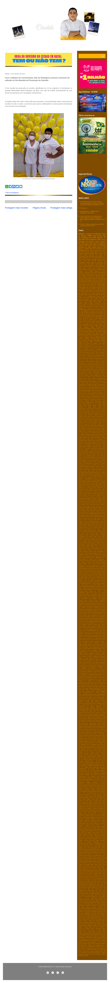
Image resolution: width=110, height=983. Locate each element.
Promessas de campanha (99, 823)
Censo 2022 (103, 515)
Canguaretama (91, 296)
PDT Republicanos (85, 758)
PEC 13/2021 (95, 758)
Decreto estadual (94, 325)
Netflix (84, 726)
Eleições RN (103, 588)
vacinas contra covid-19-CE (94, 948)
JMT (94, 659)
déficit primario (85, 934)
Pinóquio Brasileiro (91, 791)
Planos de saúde (101, 794)
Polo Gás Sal (82, 802)
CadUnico (85, 495)
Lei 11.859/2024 (92, 668)
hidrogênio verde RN (92, 937)
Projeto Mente (82, 823)
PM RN (87, 765)
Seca (91, 869)
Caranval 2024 (94, 501)
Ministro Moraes (82, 712)
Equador (100, 595)
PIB (89, 762)
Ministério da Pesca (83, 714)
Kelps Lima (86, 285)
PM (84, 765)
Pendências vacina (83, 783)
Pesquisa (103, 308)
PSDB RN (100, 256)
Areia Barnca (85, 349)
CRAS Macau (102, 318)
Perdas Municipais (101, 783)
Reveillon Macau (83, 853)
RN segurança (92, 399)
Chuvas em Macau (83, 360)
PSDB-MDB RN (82, 770)
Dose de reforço (89, 574)
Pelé (100, 395)
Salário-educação (86, 866)
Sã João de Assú (99, 882)
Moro (92, 715)
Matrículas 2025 (88, 705)
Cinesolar (98, 524)
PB (97, 334)
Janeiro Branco (82, 660)
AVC (86, 440)
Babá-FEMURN (94, 475)
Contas (95, 536)
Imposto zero (102, 650)
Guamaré (89, 234)
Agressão (95, 448)
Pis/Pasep (86, 266)
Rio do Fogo (102, 853)
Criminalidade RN (101, 551)
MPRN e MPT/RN (90, 689)
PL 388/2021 (90, 764)
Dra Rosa (81, 575)
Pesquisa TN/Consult (84, 788)
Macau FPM (81, 695)
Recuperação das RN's (99, 841)
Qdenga (86, 829)
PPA (82, 767)
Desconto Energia (101, 563)
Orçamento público (101, 755)
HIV (83, 331)
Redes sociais (92, 843)
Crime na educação (88, 550)
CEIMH (98, 487)
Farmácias (83, 607)
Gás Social (89, 644)
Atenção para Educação (92, 463)
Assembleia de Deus (92, 461)
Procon (104, 817)
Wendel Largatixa (101, 923)
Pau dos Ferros (95, 308)
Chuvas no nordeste (88, 521)
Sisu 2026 (83, 879)
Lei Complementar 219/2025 (85, 671)
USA (85, 905)
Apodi (100, 266)
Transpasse (81, 899)
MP (90, 683)
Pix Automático (89, 793)
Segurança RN (101, 262)
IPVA (104, 331)
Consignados (103, 534)
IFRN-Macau (103, 647)
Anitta (101, 454)
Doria (83, 574)
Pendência (88, 782)
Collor (104, 525)
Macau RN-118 (85, 697)
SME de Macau (88, 862)
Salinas (94, 407)
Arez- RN (90, 458)
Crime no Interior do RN (99, 550)
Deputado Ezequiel (89, 327)
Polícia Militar (89, 803)
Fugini (89, 627)
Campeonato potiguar (100, 496)
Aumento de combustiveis (95, 349)
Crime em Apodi (83, 548)
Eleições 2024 (91, 370)
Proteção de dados (83, 826)
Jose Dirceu (103, 660)
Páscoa (98, 828)
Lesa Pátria (81, 677)
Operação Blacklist (95, 739)
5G (105, 312)
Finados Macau (102, 619)
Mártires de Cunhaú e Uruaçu (88, 721)
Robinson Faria (82, 855)
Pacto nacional (82, 395)
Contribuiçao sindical (83, 537)
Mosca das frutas (102, 718)
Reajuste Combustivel (89, 840)
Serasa (85, 411)
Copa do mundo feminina (93, 322)
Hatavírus (81, 645)
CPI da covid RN (86, 492)
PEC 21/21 (81, 759)
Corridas (99, 543)
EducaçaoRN (97, 580)
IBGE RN (98, 277)
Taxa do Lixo (87, 891)
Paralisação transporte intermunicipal (88, 774)
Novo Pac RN (90, 729)
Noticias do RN (91, 727)
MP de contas (98, 685)
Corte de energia (86, 363)
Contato (33, 45)
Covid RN (86, 297)
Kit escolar (89, 663)
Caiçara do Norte (83, 319)
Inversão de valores (87, 656)
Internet (84, 654)
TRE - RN (82, 413)
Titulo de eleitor (92, 278)
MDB (104, 333)
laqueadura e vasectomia (91, 940)
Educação (81, 241)
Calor (88, 357)
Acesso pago (89, 442)
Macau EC (99, 385)
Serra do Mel (96, 290)
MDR (90, 305)
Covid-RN (103, 322)
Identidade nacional (101, 648)
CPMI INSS (84, 493)
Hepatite (85, 645)
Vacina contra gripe (97, 908)
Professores (103, 818)
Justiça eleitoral (84, 382)
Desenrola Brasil (92, 282)
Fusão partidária (90, 629)
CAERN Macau (83, 254)
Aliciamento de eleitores (95, 451)
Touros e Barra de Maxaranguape (88, 898)
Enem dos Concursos (100, 592)
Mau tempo (95, 705)
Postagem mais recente (16, 208)
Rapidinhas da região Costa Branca (92, 311)
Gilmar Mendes (94, 636)
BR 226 (100, 474)
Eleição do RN (94, 586)
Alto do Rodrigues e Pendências (92, 452)
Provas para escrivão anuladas (97, 826)
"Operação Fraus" (101, 423)
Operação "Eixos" (96, 738)
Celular (80, 358)
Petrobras (94, 253)
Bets (94, 350)
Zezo (93, 926)
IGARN (95, 302)
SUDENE (103, 340)
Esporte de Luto (88, 597)
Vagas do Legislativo (91, 911)
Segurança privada (91, 870)
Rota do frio (81, 857)
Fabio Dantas (96, 372)
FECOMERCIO (102, 600)
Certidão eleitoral (97, 516)
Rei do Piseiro (102, 847)
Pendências (97, 234)
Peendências (81, 782)
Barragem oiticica (86, 481)
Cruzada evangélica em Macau (95, 553)
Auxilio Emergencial (97, 315)
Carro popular (98, 507)
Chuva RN (103, 518)
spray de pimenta (97, 946)
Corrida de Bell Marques (91, 543)
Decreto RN (85, 560)
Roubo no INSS (96, 857)
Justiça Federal (102, 662)
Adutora (100, 446)
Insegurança (91, 653)
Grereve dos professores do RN (94, 639)
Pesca (88, 785)
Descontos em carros (84, 565)
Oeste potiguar (95, 735)
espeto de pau (102, 934)
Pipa (97, 791)
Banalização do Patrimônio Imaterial (88, 477)
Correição (97, 542)
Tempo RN (98, 341)
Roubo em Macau (88, 857)
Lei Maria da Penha (93, 303)
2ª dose (84, 431)
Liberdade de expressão (97, 384)
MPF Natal (95, 305)
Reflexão (86, 844)
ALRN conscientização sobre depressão (93, 439)
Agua (80, 449)
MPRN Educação (93, 688)
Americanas (100, 347)
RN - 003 (89, 831)
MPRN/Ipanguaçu (99, 689)
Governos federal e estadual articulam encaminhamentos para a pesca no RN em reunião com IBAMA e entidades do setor (92, 203)
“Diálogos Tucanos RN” (100, 951)
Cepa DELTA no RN (83, 516)
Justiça (80, 285)
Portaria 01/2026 (87, 806)
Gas (86, 632)
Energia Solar (98, 370)
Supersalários (91, 882)
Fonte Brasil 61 (102, 622)
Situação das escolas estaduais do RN (96, 879)
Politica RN (96, 244)
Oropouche (103, 753)
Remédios (90, 340)
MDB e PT (86, 305)
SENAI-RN (96, 861)
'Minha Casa (87, 425)
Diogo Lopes (102, 569)
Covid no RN (94, 363)
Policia (95, 272)
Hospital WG (100, 645)
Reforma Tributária (97, 288)
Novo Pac (100, 390)
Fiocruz (86, 621)
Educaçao (87, 251)
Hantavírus (103, 644)
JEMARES (86, 659)
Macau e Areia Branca (95, 697)
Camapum (92, 496)
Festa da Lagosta (83, 615)
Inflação (80, 653)
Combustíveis (82, 361)
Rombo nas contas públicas (92, 855)
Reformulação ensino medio (90, 846)
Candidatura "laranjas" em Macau (94, 498)
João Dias (89, 662)
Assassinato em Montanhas (99, 460)
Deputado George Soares (89, 563)
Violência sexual (93, 922)
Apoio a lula (81, 457)
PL (102, 762)
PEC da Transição (88, 759)
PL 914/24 (101, 764)
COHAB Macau (97, 489)
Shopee (104, 875)
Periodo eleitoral (82, 785)
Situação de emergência (85, 274)
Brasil (89, 247)
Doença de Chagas (96, 572)
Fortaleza (90, 624)
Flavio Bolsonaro (90, 622)
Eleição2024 (91, 588)
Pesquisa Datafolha (95, 337)
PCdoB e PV (100, 756)
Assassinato (100, 280)
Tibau (95, 413)
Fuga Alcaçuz (85, 627)
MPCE (104, 685)
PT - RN (88, 770)
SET (103, 861)
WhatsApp (90, 925)
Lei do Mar (94, 673)
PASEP (92, 756)
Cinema (93, 524)
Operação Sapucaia (83, 750)
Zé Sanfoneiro (86, 928)
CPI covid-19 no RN (92, 318)
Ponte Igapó (89, 805)
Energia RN (81, 594)
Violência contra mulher (89, 920)
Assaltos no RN (87, 460)
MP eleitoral (91, 385)
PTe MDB (101, 770)
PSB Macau (102, 767)
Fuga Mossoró (85, 375)
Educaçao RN (88, 253)
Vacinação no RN (83, 911)
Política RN (89, 288)
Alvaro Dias (103, 452)
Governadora (98, 638)
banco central (85, 929)
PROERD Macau (88, 767)
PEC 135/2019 (102, 758)
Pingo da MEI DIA (83, 791)
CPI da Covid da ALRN (87, 354)
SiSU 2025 (89, 878)
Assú (91, 242)
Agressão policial (102, 448)
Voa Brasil (101, 312)
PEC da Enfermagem (90, 393)
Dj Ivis (90, 572)
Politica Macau (94, 799)
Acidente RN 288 (97, 442)
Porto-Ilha (94, 808)
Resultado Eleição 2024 (87, 850)
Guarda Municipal (83, 379)
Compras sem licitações (85, 528)
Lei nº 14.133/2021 (101, 673)
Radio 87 (93, 837)
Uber (91, 905)
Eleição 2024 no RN (86, 585)
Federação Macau (89, 609)
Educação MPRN (97, 581)
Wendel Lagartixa (101, 278)
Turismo (103, 341)
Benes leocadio (94, 316)
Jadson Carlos (102, 659)
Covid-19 (97, 241)
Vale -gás (99, 911)
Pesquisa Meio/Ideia (101, 787)
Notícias (91, 272)
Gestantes (89, 635)
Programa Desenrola (83, 821)
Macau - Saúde (82, 694)
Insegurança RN (82, 381)
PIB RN (92, 762)
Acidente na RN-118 (101, 443)
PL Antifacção (102, 334)
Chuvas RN (102, 251)
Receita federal (96, 339)
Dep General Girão (90, 562)
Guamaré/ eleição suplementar (91, 642)
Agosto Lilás (90, 448)
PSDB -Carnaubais (101, 768)
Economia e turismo (95, 578)
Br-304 (101, 294)
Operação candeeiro (95, 752)
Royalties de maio (101, 858)
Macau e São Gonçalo (89, 387)
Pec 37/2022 (86, 780)
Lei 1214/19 (100, 668)
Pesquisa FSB (92, 787)
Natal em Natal (98, 306)
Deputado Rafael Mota (95, 297)
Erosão (104, 595)
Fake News (86, 603)
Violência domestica (101, 920)
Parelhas (104, 774)
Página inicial (39, 208)
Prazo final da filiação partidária (90, 811)
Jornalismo (89, 660)
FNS (88, 601)
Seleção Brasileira (83, 872)
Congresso (97, 361)
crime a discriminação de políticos (92, 931)
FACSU (90, 600)
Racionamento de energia (85, 837)
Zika (105, 419)
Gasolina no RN (101, 300)
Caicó (80, 259)
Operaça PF (95, 391)
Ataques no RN (82, 463)
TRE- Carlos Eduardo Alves (95, 888)
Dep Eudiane (82, 562)
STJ (85, 407)
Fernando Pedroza (83, 613)
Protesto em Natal (101, 825)
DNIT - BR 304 (82, 557)
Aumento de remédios (84, 468)
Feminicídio (103, 372)
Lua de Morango (89, 679)
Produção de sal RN (95, 818)
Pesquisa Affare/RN (101, 785)
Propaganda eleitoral (89, 825)
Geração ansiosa (82, 635)
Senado (84, 410)
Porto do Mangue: (87, 808)
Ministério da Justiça (100, 712)
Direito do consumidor (84, 571)
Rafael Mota (99, 399)
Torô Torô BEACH (101, 896)
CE (84, 296)
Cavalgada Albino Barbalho (96, 513)
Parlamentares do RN (84, 776)
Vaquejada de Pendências (91, 913)
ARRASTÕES (82, 440)
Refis (82, 844)
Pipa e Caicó (82, 793)
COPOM (104, 489)
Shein (100, 875)
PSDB (98, 260)
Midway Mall (89, 709)
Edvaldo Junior (89, 299)
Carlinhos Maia (102, 501)
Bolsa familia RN (87, 352)
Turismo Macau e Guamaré (99, 902)
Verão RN (96, 917)
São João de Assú (95, 885)
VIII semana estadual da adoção (87, 907)
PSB (88, 308)
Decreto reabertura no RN (94, 560)
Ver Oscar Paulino (86, 916)
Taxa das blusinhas (89, 413)
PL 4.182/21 (96, 764)
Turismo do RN (82, 904)
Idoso (80, 650)
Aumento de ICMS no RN (93, 464)
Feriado (84, 612)
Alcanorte (94, 280)
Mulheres (86, 720)
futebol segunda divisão (88, 935)
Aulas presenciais (83, 464)
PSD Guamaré (91, 768)
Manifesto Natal (90, 701)
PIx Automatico (98, 762)
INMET (100, 302)
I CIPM (83, 647)
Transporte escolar (89, 899)
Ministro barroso (91, 712)
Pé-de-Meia (85, 399)
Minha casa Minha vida (88, 388)
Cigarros (89, 524)
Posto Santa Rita (91, 809)
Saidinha (104, 862)
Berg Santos (99, 483)
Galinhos (91, 241)
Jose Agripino (95, 660)
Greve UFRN (89, 284)
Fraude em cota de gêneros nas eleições (91, 626)
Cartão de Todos (89, 509)
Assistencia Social (101, 461)
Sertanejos (95, 875)
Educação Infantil (97, 369)
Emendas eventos (83, 591)
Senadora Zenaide (97, 873)
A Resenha (97, 436)
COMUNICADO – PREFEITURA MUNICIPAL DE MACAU (89, 212)
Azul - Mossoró (102, 472)
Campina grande (82, 498)
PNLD (104, 765)
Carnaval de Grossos (94, 504)
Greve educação (92, 378)
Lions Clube (99, 677)
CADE (97, 352)
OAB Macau (88, 391)
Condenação (103, 533)
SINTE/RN (81, 407)
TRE (92, 257)
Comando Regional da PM (99, 527)
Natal (83, 239)
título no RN (84, 948)
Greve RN (89, 250)
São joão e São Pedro (87, 887)
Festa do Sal (81, 618)
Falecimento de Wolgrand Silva (86, 604)
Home (7, 45)
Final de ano (81, 621)
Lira (82, 679)
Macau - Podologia (101, 692)
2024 (96, 426)
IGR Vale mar (82, 648)
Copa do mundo (102, 540)
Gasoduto (97, 632)
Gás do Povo (95, 379)
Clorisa (100, 525)
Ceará (104, 268)
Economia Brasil (101, 327)
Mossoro (96, 388)
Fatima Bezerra (86, 300)
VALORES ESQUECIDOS (99, 414)
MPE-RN (81, 686)
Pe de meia (88, 395)
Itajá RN (88, 381)
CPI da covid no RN (96, 354)
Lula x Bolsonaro (87, 680)
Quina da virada (100, 829)
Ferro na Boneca (92, 613)
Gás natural (95, 644)
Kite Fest (94, 663)
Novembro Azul (94, 390)
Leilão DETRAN (98, 674)
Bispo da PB (86, 484)
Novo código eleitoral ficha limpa (98, 730)
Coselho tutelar (90, 545)
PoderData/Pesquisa (96, 396)
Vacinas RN (94, 416)
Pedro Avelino (95, 336)
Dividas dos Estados (83, 572)
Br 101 (93, 352)
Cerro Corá (90, 516)
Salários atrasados (95, 866)
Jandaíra (89, 333)
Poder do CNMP (93, 796)
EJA (96, 577)
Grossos (99, 378)
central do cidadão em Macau (85, 420)
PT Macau (101, 265)
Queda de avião (92, 829)
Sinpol (101, 878)
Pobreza (86, 796)
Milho (94, 709)
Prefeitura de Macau (84, 814)
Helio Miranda (97, 284)
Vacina (89, 416)
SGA (98, 272)
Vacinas (104, 908)
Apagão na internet (95, 455)
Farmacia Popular (96, 328)
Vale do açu (81, 913)
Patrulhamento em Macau (93, 779)
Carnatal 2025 (93, 357)
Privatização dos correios (96, 817)
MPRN (90, 236)
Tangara (89, 890)
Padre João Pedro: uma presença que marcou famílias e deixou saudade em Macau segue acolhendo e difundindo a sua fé (92, 218)
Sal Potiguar (87, 864)
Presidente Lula (82, 815)
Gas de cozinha (90, 632)
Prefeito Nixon (87, 812)
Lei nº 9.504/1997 (83, 674)
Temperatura (92, 893)
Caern (86, 241)
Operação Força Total (86, 744)
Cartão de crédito (97, 509)
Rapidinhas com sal (97, 838)
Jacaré (96, 659)
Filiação (96, 619)
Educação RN (83, 247)
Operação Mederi (83, 747)
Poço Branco (97, 398)
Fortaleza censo (96, 624)
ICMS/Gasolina (95, 647)
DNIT (104, 556)
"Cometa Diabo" (93, 423)
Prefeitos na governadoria (99, 812)
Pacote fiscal (83, 771)
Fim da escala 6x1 (95, 373)
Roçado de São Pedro (94, 860)
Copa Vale (85, 539)
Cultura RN (81, 364)
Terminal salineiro (90, 894)
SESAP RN (85, 257)
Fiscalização (91, 621)
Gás (86, 644)
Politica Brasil (90, 398)
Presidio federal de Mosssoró (93, 815)
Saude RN (103, 272)
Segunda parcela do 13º (95, 408)
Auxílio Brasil (84, 316)
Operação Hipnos (96, 744)
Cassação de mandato (94, 512)
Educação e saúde (90, 583)
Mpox (92, 306)
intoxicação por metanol (87, 939)
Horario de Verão (92, 645)
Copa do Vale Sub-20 (93, 540)
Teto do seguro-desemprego (89, 896)
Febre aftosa (93, 300)
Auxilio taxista (87, 471)
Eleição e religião (102, 586)
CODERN (91, 489)
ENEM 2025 (89, 369)
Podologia (81, 309)
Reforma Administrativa (95, 401)
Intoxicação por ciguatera (92, 654)
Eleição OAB (87, 586)
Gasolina (84, 277)
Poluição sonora (97, 802)
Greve (85, 260)
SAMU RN (85, 861)
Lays (80, 667)
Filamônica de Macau (89, 619)
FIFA (86, 601)
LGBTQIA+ (103, 663)
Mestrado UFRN (94, 708)
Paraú (99, 774)
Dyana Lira (81, 299)
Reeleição (87, 401)
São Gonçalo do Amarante (86, 275)
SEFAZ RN (90, 861)
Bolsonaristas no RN (101, 484)
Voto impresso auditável (91, 419)
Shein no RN (90, 411)
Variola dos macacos (92, 343)
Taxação (93, 891)
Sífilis (93, 887)
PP (79, 767)
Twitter (88, 904)
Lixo (84, 679)
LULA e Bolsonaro (83, 665)
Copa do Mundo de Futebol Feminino (97, 539)
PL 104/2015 (83, 764)
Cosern (100, 281)
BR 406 (104, 474)
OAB (94, 334)
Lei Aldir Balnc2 (95, 670)
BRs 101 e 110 (86, 475)
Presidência (103, 815)
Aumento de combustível (85, 315)
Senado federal (97, 872)
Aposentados (87, 457)
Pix (102, 247)
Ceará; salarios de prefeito (87, 515)
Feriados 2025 (90, 612)
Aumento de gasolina (90, 466)
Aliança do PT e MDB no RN (98, 313)
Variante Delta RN (101, 913)
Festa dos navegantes (98, 618)
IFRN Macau (82, 250)
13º (89, 293)
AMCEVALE (89, 280)
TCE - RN (103, 887)
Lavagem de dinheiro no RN (99, 665)
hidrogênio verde (82, 937)
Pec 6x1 (91, 780)
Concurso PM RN (89, 531)
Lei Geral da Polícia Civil (98, 671)
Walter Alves (100, 419)
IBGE (93, 256)
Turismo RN (82, 343)
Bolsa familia (92, 484)
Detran (104, 297)
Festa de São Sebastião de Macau (87, 616)
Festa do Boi (88, 373)
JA (82, 659)
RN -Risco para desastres (85, 832)
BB (89, 316)
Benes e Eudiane (91, 483)
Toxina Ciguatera (87, 414)
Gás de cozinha (83, 265)
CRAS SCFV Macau (86, 355)
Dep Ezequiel (89, 269)
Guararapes (103, 642)
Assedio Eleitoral (82, 461)
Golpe (87, 638)
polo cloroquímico (94, 422)
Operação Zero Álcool (84, 752)
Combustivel (95, 281)
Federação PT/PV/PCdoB (100, 609)
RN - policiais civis (101, 831)
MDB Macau (84, 683)
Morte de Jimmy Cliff (93, 717)
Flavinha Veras (102, 621)
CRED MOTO (90, 493)
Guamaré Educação (94, 641)
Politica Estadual (86, 799)
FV (92, 372)
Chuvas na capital (91, 519)
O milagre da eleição (87, 735)
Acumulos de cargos (101, 445)
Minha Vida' (96, 711)
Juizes (93, 662)
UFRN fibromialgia (101, 904)
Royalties (95, 405)
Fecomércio (89, 607)
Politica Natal (102, 799)
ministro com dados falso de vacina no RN (95, 942)
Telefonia (86, 893)
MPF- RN (85, 686)
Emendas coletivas (101, 589)
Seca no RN (87, 408)
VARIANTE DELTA (83, 416)
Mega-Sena (99, 706)
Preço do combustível (84, 817)
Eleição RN (88, 256)
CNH (94, 268)
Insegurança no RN (92, 265)
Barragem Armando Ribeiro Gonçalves (89, 294)
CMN (80, 489)
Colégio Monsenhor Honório (85, 527)
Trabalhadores (102, 898)
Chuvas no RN (96, 245)
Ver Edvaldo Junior (95, 914)
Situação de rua (83, 881)
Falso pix (96, 604)
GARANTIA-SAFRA (91, 630)
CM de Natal (82, 318)
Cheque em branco (88, 518)
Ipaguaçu (81, 657)
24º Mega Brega (97, 429)
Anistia (98, 454)
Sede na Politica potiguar (99, 869)
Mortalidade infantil (98, 715)
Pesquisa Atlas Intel (83, 787)
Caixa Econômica (83, 357)
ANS (105, 439)
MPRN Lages (82, 689)
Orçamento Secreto (91, 755)
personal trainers (82, 943)
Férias (84, 630)
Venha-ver (96, 417)
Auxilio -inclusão (83, 469)
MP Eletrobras (91, 685)
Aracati (99, 457)
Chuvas (98, 296)
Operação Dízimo (101, 741)
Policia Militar (85, 797)
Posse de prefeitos (83, 809)
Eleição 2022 (89, 249)
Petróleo (83, 396)
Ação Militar (81, 474)
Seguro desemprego (101, 870)
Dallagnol (98, 557)
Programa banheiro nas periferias (97, 821)
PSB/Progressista (83, 768)
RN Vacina (85, 834)
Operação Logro (102, 746)
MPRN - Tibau (98, 686)
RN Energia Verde (83, 831)
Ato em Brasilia (102, 463)
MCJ (90, 285)
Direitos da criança (93, 571)
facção (80, 935)
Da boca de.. (92, 557)
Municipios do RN (92, 720)
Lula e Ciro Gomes (97, 679)
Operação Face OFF (93, 742)
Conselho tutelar (90, 321)
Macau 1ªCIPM (97, 694)
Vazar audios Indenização (85, 914)
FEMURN (91, 254)
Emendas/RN (82, 592)
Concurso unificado (90, 361)
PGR (97, 393)
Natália (90, 724)
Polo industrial (89, 802)
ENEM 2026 (99, 577)
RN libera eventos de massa (94, 834)
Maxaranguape (102, 705)
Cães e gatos (102, 554)
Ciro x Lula (103, 524)
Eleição (99, 282)
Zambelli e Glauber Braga (85, 926)
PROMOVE (96, 767)
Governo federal (83, 302)
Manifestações (82, 701)
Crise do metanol (102, 363)
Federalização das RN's (99, 607)
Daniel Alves (97, 364)
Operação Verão (102, 750)
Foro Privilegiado (83, 624)
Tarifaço (86, 312)
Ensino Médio (86, 595)
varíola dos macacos (83, 423)
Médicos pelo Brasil (101, 721)
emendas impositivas (94, 934)
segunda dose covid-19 (86, 946)
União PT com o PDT (98, 905)
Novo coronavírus (86, 730)
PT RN (104, 393)
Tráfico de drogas (88, 902)
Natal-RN (81, 245)
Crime (104, 249)
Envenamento (94, 595)
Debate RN (81, 366)
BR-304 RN (89, 350)
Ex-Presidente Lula (86, 598)
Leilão (83, 384)
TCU (85, 888)
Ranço (89, 838)
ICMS (98, 247)
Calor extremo (85, 496)
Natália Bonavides (97, 724)
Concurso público (94, 533)
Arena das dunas (84, 458)
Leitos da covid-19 (101, 676)
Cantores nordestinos (92, 499)
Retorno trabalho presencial (86, 852)
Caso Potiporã (85, 512)
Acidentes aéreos (91, 445)
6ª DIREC (97, 433)
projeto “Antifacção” (88, 945)
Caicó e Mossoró (92, 495)
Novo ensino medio (83, 732)
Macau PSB (94, 695)
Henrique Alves (91, 277)
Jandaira (86, 272)
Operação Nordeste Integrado (94, 747)
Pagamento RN (97, 771)
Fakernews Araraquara (94, 603)
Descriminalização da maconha (98, 565)
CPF (90, 490)
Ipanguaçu (81, 272)
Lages (97, 382)
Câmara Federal (88, 364)
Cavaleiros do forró (84, 513)
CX (86, 296)
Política (86, 278)
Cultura (86, 554)
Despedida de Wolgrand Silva (89, 568)
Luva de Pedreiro (97, 680)
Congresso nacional (83, 534)
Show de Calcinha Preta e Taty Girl (97, 876)
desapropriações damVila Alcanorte (92, 932)
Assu (104, 257)
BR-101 (80, 475)
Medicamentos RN (83, 706)
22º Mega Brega (90, 428)
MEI (88, 683)
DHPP (101, 556)
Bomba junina (99, 486)
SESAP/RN (97, 340)
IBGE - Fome (88, 647)
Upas (104, 905)
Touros (90, 312)
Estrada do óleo (96, 597)
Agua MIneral (82, 313)
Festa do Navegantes (101, 616)
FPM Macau (99, 254)
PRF (85, 308)
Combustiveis (82, 269)
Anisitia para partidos (90, 454)
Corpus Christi (91, 542)
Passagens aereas (95, 776)
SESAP (104, 405)
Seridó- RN (89, 875)
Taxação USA (98, 891)
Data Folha (103, 364)
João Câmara (96, 333)
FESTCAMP (81, 601)
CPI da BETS (95, 490)
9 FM (85, 436)
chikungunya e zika (97, 420)
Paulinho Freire (88, 336)
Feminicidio (81, 610)
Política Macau (96, 803)
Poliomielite (83, 398)
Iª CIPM (92, 381)
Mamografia (103, 700)
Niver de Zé (92, 726)
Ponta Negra (103, 803)
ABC (101, 436)
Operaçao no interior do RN (85, 738)
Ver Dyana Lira (102, 417)
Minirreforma (103, 711)
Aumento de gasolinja (100, 466)
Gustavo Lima (82, 644)
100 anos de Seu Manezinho (97, 425)
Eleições (97, 588)
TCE (90, 257)
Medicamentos (82, 334)
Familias (92, 606)
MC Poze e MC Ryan (97, 682)
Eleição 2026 (85, 370)
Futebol (91, 375)
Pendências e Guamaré (99, 782)
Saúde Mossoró (86, 869)
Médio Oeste (82, 723)
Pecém (104, 780)
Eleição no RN (98, 299)
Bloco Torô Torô (99, 350)
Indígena (96, 651)
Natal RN (84, 287)
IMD (105, 379)
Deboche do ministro (87, 559)
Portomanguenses (101, 808)
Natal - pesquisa (89, 723)
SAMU (99, 405)
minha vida (86, 422)
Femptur (80, 612)
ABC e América (83, 437)
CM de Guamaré (83, 244)
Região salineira (94, 251)
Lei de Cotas (88, 673)
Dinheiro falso (95, 569)
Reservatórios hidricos (95, 849)
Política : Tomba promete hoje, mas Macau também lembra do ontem (92, 224)
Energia (99, 259)
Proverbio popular (83, 828)
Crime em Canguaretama (94, 548)
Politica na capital (93, 800)
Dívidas (89, 575)
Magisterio (97, 387)
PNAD (94, 765)
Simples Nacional (96, 878)
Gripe (83, 641)
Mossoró (103, 239)
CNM (88, 263)
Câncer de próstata (93, 554)
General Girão (102, 633)
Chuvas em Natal (94, 360)
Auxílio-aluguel (88, 472)
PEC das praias (97, 759)
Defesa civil (103, 560)
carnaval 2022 (99, 291)
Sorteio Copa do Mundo (100, 881)
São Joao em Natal (98, 884)
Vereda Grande (89, 917)
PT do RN (93, 770)
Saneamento (81, 408)
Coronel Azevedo (83, 542)
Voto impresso (90, 923)
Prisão (80, 257)
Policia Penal (92, 797)
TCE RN (81, 888)
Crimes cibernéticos (83, 551)
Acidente (86, 347)
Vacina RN (95, 312)
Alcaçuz (88, 313)
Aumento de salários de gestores (98, 468)
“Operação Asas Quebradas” (93, 952)
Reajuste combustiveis (100, 840)
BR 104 (96, 474)
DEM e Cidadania (95, 556)
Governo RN (102, 263)
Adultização (94, 446)
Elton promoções (83, 589)
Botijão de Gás (102, 316)
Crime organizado (83, 324)
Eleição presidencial (83, 588)
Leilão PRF (87, 676)
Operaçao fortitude (101, 736)
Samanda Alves (102, 407)
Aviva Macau (95, 472)
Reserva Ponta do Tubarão (94, 404)
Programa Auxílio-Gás (84, 820)
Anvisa (84, 455)
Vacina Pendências (88, 908)
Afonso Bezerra (91, 239)
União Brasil (92, 291)
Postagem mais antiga (61, 208)
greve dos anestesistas (100, 935)
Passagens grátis (96, 777)
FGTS (80, 277)
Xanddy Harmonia (97, 925)
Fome (96, 622)
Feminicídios (81, 373)
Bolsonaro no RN (83, 486)
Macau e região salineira (99, 285)
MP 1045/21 (94, 683)
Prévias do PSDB (91, 828)
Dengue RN (87, 366)
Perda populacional (92, 783)
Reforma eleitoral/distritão (95, 844)
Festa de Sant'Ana (92, 615)
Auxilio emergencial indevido (95, 469)
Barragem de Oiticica (91, 480)
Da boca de (87, 325)
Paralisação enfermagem (100, 773)
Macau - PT (93, 692)
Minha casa (90, 334)
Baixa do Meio (102, 475)
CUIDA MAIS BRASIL (99, 493)
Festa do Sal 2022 (89, 618)
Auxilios (93, 471)
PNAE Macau (99, 765)
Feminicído (103, 610)
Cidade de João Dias (100, 521)
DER (93, 364)
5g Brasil (92, 293)
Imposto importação (92, 650)
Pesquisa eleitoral (83, 790)
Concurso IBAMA (83, 530)
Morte (80, 287)
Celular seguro (85, 358)
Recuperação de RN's (84, 843)
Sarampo (91, 341)
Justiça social (92, 382)
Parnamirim (81, 256)
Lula (93, 250)
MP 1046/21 (101, 683)
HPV (99, 644)
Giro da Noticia (102, 636)
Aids (83, 449)
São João (81, 312)
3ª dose (98, 431)
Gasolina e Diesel (83, 633)
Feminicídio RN (87, 610)
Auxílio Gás (99, 471)
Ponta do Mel (82, 805)
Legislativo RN (84, 667)
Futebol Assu (97, 629)
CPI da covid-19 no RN (95, 492)
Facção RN (81, 603)
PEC (91, 758)
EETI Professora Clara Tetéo (87, 577)
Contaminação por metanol (85, 536)
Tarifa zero (94, 890)
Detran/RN (98, 367)
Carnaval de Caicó (101, 357)
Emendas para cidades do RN (97, 591)
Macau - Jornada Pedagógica (98, 691)
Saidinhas (81, 864)
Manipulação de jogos (100, 701)
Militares (97, 709)
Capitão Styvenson (101, 499)
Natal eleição (88, 390)
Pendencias (98, 250)
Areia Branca (97, 236)
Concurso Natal (92, 530)
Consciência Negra (94, 534)
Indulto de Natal (89, 651)
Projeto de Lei (89, 823)
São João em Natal (98, 411)
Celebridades (97, 515)
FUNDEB (91, 271)
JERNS (91, 659)
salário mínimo (102, 422)
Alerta (104, 449)
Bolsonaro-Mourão (91, 486)
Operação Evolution (83, 742)
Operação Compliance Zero (90, 741)
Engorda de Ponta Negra (90, 594)
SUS (97, 266)
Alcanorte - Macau (89, 449)
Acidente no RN (82, 445)
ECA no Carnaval (95, 575)
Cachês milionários (96, 355)
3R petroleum (82, 280)
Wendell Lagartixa (83, 925)
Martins (99, 703)
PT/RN (97, 770)
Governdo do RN (83, 378)
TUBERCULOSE (82, 890)
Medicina (92, 706)
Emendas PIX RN (91, 589)
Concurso (103, 296)
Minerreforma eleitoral (87, 711)
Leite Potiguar (88, 384)
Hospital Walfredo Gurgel (91, 331)
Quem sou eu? (19, 45)
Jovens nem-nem (82, 662)
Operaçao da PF (83, 736)
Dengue (94, 247)
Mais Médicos (95, 700)
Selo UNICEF (90, 872)
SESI (100, 861)
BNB (86, 350)
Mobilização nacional (86, 715)
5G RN (100, 346)
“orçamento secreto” (83, 955)
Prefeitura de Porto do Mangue (98, 814)
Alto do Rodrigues (12, 192)
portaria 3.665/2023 (91, 943)
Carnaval (98, 268)
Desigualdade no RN (83, 566)
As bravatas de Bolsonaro (99, 458)
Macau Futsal (88, 695)
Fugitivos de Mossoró (97, 627)
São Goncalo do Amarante (99, 274)
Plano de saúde (98, 793)
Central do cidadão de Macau (96, 358)
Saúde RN (93, 262)
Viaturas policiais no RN (86, 919)
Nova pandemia (99, 727)
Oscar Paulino (87, 756)
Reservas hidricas (85, 849)
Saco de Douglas (97, 862)
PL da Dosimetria (91, 287)
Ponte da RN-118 (97, 805)
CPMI (80, 493)
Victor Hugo (95, 919)
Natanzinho (85, 724)
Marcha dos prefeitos (83, 703)
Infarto (100, 651)
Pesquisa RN (99, 287)
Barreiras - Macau (99, 481)
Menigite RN (88, 708)
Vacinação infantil (101, 910)
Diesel (102, 367)
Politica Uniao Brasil (83, 800)
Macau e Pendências (97, 698)
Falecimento (103, 603)
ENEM (104, 245)
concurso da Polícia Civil (95, 929)
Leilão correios (93, 676)
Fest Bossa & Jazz (101, 613)
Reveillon (103, 852)
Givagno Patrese (96, 330)
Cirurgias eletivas (83, 525)
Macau (82, 233)
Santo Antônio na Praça (95, 867)
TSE (86, 245)
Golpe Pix (92, 638)
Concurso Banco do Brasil (99, 528)
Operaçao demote (92, 736)
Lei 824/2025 (91, 667)
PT (105, 256)
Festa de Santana (101, 615)
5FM (94, 433)
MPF (95, 260)
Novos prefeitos (85, 733)
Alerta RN (81, 451)
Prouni (95, 309)
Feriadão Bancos (102, 612)
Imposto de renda (100, 271)
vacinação (86, 344)
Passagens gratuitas (87, 777)
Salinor (100, 864)
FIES (86, 271)
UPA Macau (81, 905)
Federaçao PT (82, 609)
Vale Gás (103, 911)
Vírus (95, 923)
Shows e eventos (82, 878)
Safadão (90, 407)
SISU (104, 311)
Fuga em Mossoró (87, 330)
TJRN (86, 291)
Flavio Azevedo (82, 622)
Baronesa (96, 478)
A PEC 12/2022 (90, 436)
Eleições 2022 (94, 263)
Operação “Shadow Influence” (91, 753)
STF (97, 242)
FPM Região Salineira (95, 601)
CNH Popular (85, 489)
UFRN (101, 257)
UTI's (88, 905)
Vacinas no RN (82, 910)
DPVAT (87, 557)
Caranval (81, 501)
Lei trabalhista (91, 674)
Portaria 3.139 (95, 806)
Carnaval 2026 (82, 502)
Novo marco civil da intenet (94, 732)
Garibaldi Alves (97, 375)
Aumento (103, 293)
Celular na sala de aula (99, 319)
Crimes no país (92, 551)
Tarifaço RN (81, 891)
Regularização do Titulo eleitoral (93, 402)
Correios (81, 297)
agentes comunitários (96, 928)
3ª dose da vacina (94, 346)
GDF (98, 630)
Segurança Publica (83, 870)
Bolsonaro (103, 244)
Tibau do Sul (100, 413)
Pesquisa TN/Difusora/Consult (98, 788)
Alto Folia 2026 (93, 347)
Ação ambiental (88, 474)
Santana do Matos (84, 341)
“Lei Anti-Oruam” (82, 952)
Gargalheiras (81, 632)
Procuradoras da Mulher (84, 818)
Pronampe (81, 825)
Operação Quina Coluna (99, 749)
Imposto (84, 650)
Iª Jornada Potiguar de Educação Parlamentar (94, 657)
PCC (96, 756)
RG (105, 829)
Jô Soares (81, 663)
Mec (96, 256)
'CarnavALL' (81, 425)
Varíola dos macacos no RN (86, 417)
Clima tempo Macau (93, 525)
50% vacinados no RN (87, 433)
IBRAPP (101, 379)
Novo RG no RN (98, 729)
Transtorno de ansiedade (89, 901)
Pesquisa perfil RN (91, 790)
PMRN (91, 765)
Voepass (99, 922)
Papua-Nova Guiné (88, 773)
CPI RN (90, 281)
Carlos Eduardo (86, 259)
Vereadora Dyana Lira (95, 916)
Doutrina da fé (102, 574)
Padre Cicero (90, 771)
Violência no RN (82, 419)
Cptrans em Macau (90, 547)
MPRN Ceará (85, 688)
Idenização (93, 648)
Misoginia (91, 714)
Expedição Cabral (96, 598)
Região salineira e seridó (85, 847)
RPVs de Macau (88, 835)
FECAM (95, 600)
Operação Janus (94, 746)
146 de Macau (90, 426)
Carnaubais (102, 242)
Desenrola (85, 367)
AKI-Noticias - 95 (98, 437)
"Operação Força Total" (95, 344)
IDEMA (100, 331)
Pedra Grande (95, 395)
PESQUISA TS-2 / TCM (91, 761)
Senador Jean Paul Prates (94, 410)
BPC (93, 474)
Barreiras (93, 481)
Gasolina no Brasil (93, 633)
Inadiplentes (81, 651)
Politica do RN (85, 242)
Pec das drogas (98, 780)
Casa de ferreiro (86, 510)
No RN (97, 726)
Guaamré (87, 641)
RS (91, 339)
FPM (98, 239)
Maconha (87, 700)
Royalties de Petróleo (92, 858)
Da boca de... (84, 208)
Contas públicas (102, 536)
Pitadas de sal (88, 396)
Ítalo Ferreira (100, 949)
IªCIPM (80, 659)
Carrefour (93, 507)
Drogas (85, 575)
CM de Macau (97, 249)
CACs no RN (86, 487)
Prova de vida (100, 309)
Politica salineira (102, 800)
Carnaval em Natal (90, 506)
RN (90, 237)
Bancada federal (102, 477)
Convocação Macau (93, 537)
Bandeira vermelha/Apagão (85, 478)
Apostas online (94, 457)
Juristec (96, 662)
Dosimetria (95, 574)
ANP (83, 347)
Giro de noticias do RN (88, 376)
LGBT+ (98, 663)
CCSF (95, 487)
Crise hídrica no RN (83, 553)
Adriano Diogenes (87, 446)
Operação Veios (93, 750)
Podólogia (99, 796)
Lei (101, 333)
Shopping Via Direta (83, 876)
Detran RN (81, 253)
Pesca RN (93, 785)
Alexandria (86, 451)
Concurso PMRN (97, 531)
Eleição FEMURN (97, 585)
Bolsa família (84, 281)
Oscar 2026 (81, 756)
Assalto (80, 460)
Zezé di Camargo (99, 926)
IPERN (89, 648)
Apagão (88, 455)
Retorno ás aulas (97, 852)
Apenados (103, 455)
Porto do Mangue (88, 309)
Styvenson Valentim (83, 882)
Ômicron (84, 263)
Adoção (80, 446)
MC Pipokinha (89, 682)
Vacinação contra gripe (91, 910)
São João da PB (86, 885)
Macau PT (99, 695)
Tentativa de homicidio (100, 893)
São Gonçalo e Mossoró (88, 884)
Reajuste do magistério (85, 841)
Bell (105, 481)
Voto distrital (84, 923)
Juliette (85, 303)
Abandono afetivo (91, 440)
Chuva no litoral (82, 519)
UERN (80, 263)
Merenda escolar (86, 306)
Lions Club (93, 677)
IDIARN (104, 284)
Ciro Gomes (102, 360)
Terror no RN (98, 894)
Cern (104, 358)
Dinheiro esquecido (86, 569)
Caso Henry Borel (94, 510)
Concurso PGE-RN (101, 530)
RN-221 (80, 835)
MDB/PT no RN (84, 385)
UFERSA (96, 257)
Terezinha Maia (82, 894)
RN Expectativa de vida (97, 832)
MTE (80, 691)
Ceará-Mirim (97, 275)
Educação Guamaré (87, 581)
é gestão (92, 951)
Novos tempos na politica (95, 733)
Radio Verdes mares (101, 837)
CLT (105, 487)
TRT (105, 888)
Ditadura (100, 571)
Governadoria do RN (100, 376)
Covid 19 (85, 282)
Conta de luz (82, 322)
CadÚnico (103, 355)
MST (104, 689)
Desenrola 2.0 (91, 367)
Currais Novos (94, 324)
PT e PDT (81, 336)
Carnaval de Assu (85, 504)
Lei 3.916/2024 (88, 670)
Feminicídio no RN (96, 610)
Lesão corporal (87, 677)
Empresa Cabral (90, 592)
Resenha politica (83, 404)
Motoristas (81, 720)
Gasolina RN (103, 632)
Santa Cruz (86, 867)
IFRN (90, 244)
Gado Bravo (103, 630)
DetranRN (94, 259)
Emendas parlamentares (85, 328)
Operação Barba (87, 739)
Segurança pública (87, 290)
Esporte (84, 284)
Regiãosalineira (94, 847)
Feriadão (95, 612)
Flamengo (96, 621)
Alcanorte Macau (98, 449)
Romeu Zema (102, 855)
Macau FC (103, 694)
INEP (86, 648)
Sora (92, 881)
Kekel (85, 663)
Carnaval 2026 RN (90, 502)
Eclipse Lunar (86, 578)
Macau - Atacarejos (86, 691)
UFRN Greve (93, 904)
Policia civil (92, 266)
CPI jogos (103, 492)
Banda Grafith (87, 268)
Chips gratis (97, 518)
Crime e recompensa (100, 547)
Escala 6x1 (81, 597)
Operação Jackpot (86, 746)
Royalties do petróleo (84, 860)
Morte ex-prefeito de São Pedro (90, 718)
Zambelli (104, 925)
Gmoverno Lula (82, 638)
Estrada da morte (86, 372)
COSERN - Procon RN (84, 490)
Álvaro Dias (93, 949)
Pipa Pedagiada (102, 791)
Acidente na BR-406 (91, 443)
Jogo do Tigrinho (98, 381)
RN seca (104, 834)
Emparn (104, 275)
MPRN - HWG (91, 686)
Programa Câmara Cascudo (98, 820)
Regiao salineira (102, 846)
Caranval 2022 (86, 501)
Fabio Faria (103, 601)
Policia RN (98, 797)
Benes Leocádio (82, 483)
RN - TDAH (94, 831)
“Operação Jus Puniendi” (90, 954)
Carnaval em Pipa (101, 506)
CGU (102, 487)
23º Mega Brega (89, 429)
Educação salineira (99, 583)
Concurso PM (82, 531)
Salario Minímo (94, 864)
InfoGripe (85, 653)
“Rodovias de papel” (101, 954)
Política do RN (102, 253)
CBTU (91, 487)
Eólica (85, 600)
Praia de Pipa (98, 809)
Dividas (104, 571)
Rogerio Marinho (87, 405)
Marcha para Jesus (93, 703)
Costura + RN (98, 545)
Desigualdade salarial (94, 566)
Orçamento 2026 (82, 755)
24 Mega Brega (85, 346)
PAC (84, 393)
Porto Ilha (100, 806)
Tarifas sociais (102, 890)
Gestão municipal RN (97, 635)
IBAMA (90, 302)
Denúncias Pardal (95, 366)
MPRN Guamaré (102, 688)
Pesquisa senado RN (101, 790)
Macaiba (100, 305)
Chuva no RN (82, 321)
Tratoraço (97, 901)
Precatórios (86, 339)
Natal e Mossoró (98, 723)
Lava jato (90, 665)
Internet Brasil (82, 333)
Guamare (103, 378)
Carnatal (90, 319)
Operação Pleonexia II (86, 749)
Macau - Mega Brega (84, 692)
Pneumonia (81, 796)
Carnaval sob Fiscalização (85, 507)
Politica (88, 262)
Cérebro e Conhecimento (84, 556)
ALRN (94, 237)
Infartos (104, 651)
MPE (95, 385)
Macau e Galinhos (87, 698)
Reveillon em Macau (93, 853)
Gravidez (84, 639)
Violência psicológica (83, 922)
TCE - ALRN (98, 887)
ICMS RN (90, 260)
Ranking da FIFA (83, 838)
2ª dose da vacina (91, 431)
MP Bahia (85, 685)
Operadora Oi (102, 735)
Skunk (88, 881)
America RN (82, 454)
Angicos (98, 293)
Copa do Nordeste (83, 540)
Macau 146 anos (89, 694)
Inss (94, 242)
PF (105, 254)
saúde (89, 245)
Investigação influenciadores (99, 656)
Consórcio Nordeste (100, 321)
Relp (80, 849)
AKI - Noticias (91, 437)
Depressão (98, 562)
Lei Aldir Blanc (102, 670)
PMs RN (100, 393)
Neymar (88, 726)
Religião (104, 402)
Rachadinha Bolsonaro (100, 835)
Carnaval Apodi (97, 502)
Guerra (89, 379)
